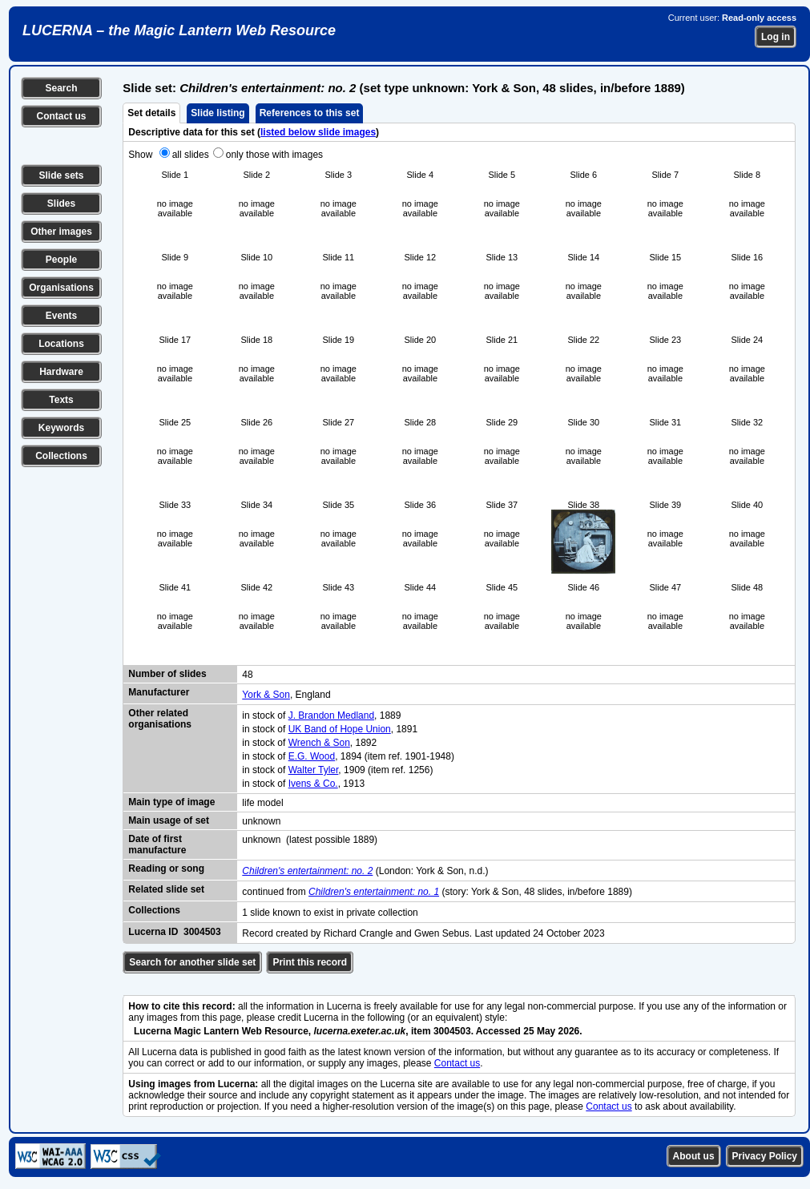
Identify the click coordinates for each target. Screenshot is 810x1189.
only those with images (274, 154)
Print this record (309, 962)
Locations (61, 343)
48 (247, 674)
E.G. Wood (311, 756)
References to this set (310, 113)
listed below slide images (318, 132)
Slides (61, 203)
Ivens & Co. (313, 783)
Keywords (61, 427)
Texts (61, 399)
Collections (61, 455)
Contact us (61, 116)
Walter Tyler (313, 770)
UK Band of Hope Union (339, 729)
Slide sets (60, 175)
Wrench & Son (319, 742)
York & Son (266, 694)
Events (61, 315)
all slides (190, 154)
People (61, 259)
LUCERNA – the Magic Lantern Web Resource (179, 30)
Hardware (61, 371)
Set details (151, 113)
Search (61, 88)
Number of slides (167, 673)
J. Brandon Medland (331, 715)
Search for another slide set (192, 962)
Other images (61, 231)
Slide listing (217, 113)
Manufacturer (158, 692)
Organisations (61, 287)
